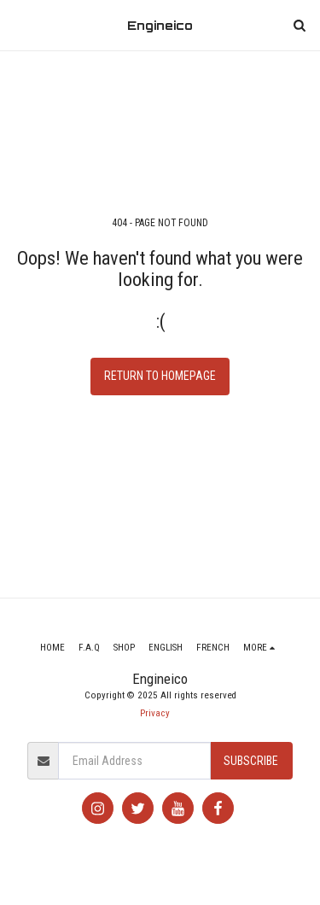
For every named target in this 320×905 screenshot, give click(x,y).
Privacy (155, 713)
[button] (18, 25)
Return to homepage (160, 375)
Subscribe (251, 761)
